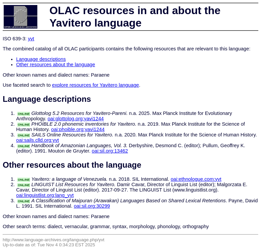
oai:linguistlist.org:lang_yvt (45, 195)
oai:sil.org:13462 (110, 151)
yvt (31, 38)
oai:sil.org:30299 (92, 206)
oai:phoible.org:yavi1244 (78, 129)
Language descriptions (41, 59)
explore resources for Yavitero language (95, 85)
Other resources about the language (55, 64)
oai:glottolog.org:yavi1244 (75, 118)
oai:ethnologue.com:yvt (196, 179)
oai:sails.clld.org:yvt (37, 140)
